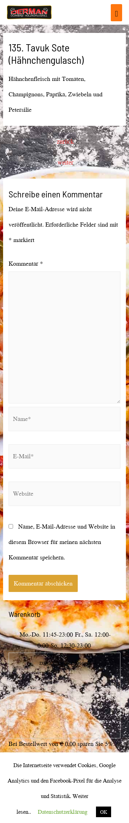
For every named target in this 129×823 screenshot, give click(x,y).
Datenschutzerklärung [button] (62, 811)
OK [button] (103, 811)
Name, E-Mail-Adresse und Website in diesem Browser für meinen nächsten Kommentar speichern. (62, 542)
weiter (65, 162)
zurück (65, 141)
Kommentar (26, 263)
